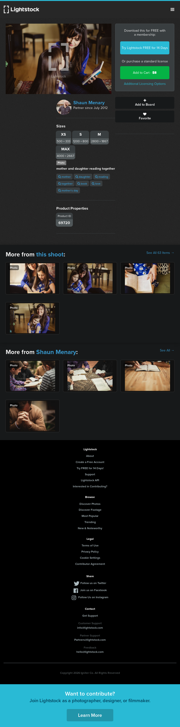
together (65, 184)
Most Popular (90, 516)
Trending (90, 522)
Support (90, 474)
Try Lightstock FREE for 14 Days (145, 47)
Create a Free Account (90, 462)
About (90, 456)
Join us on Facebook (93, 590)
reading (101, 177)
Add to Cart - (145, 72)
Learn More (90, 715)
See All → (167, 350)
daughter (82, 177)
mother (64, 177)
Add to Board (145, 103)
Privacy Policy (90, 552)
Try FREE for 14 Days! (90, 468)
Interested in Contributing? (90, 486)
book (82, 184)
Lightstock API (90, 480)
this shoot (50, 254)
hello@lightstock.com (90, 652)
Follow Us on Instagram (93, 597)
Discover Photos (90, 504)
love (96, 184)
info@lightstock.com (90, 628)
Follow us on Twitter (93, 583)
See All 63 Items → (160, 253)
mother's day (68, 190)
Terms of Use (90, 545)
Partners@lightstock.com (90, 640)
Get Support (90, 616)
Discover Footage (90, 510)
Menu (172, 9)
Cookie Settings (90, 558)
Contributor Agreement (90, 564)
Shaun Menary (89, 102)
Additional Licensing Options (145, 83)
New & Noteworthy (90, 528)
